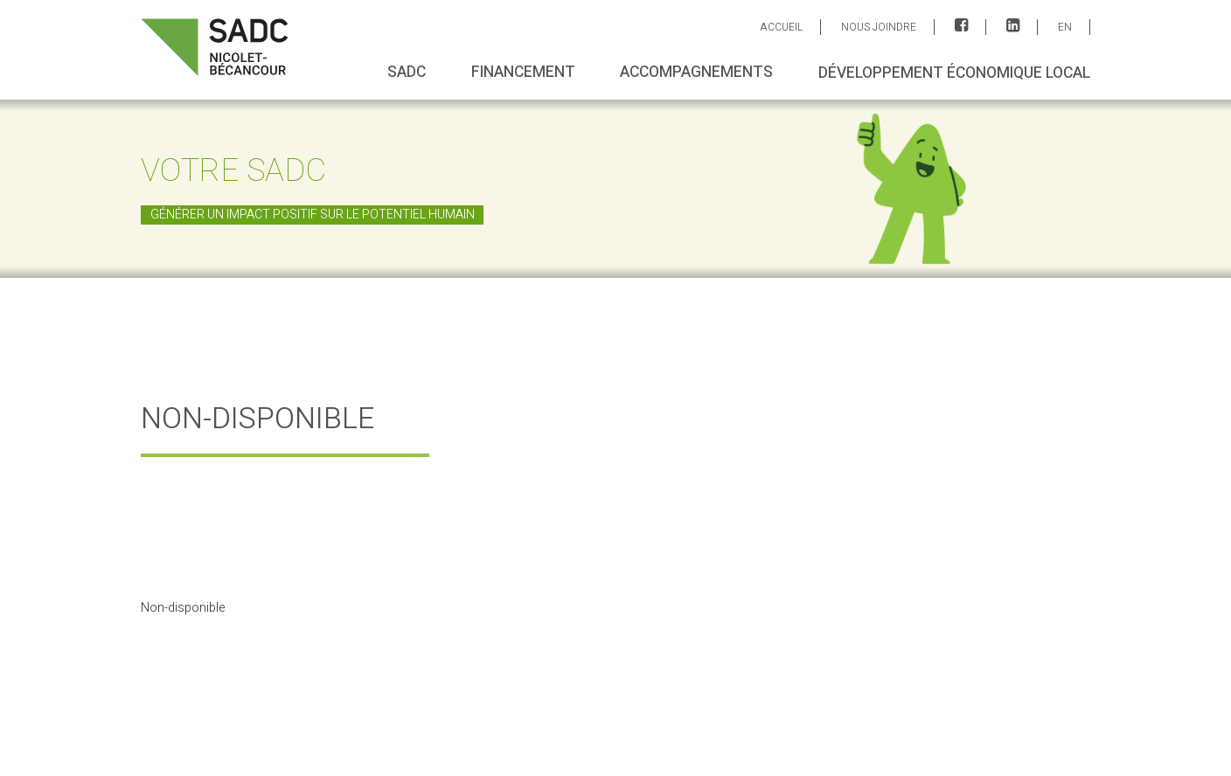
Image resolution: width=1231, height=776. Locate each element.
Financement (522, 72)
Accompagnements (696, 72)
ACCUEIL (781, 27)
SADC (406, 72)
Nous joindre (878, 27)
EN (1065, 27)
